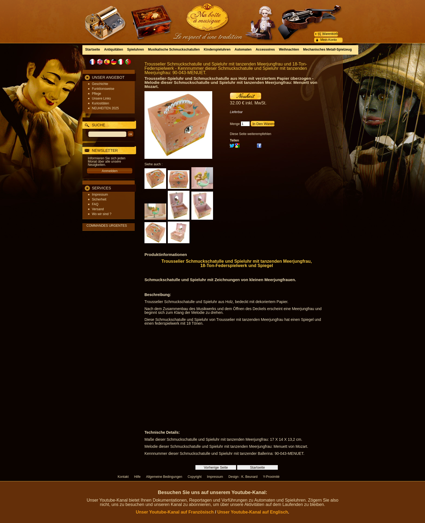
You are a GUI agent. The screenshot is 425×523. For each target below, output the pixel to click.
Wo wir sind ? (101, 214)
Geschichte (100, 84)
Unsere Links (101, 98)
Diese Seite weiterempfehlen (250, 134)
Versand (98, 209)
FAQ (95, 204)
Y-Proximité (271, 477)
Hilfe (137, 477)
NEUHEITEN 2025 (105, 108)
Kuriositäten (100, 103)
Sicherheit (99, 199)
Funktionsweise (103, 89)
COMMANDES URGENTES (106, 226)
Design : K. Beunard (242, 477)
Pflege (96, 94)
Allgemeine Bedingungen (164, 477)
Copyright (194, 477)
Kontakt (123, 477)
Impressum (100, 194)
